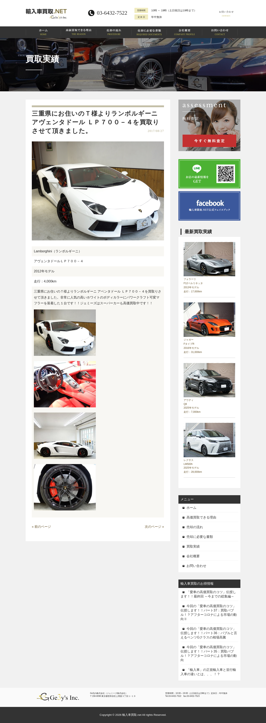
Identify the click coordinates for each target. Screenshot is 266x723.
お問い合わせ (193, 566)
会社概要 (190, 556)
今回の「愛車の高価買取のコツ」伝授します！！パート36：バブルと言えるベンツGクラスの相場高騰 (208, 633)
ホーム (188, 507)
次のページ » (154, 526)
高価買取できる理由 (198, 517)
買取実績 (190, 546)
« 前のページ (41, 526)
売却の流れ (191, 527)
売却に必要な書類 (196, 536)
